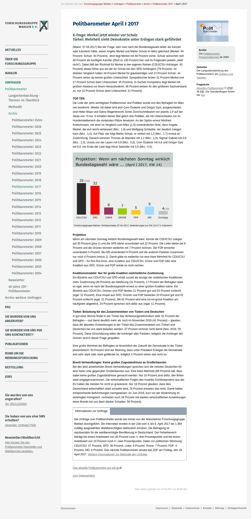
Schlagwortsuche (237, 508)
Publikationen (16, 344)
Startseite (177, 508)
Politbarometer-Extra (27, 120)
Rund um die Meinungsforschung (21, 355)
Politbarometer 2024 (26, 140)
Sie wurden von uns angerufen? (20, 319)
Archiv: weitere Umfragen (23, 298)
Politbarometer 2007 (26, 253)
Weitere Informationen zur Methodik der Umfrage (117, 454)
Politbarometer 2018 (26, 180)
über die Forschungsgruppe (20, 61)
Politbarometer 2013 (26, 213)
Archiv (147, 4)
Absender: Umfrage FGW (20, 425)
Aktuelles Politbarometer (210, 88)
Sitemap (219, 508)
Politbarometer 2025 (26, 133)
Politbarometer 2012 (26, 220)
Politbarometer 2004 (26, 273)
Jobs (8, 377)
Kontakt (207, 508)
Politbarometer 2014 (26, 207)
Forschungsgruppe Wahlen (97, 4)
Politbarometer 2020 (26, 167)
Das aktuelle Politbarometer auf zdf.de (96, 467)
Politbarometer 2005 (26, 267)
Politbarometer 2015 (26, 200)
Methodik (15, 107)
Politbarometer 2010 (26, 233)
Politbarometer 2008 (27, 247)
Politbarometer (134, 4)
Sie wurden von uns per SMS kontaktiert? (23, 332)
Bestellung (14, 367)
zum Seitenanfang (84, 475)
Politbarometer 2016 (26, 193)
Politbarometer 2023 (26, 147)
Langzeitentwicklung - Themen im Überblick (24, 98)
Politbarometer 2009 (26, 240)
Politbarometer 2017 (163, 4)
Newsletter (16, 280)
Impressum (162, 508)
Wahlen (11, 73)
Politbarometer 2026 (26, 127)
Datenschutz (192, 508)
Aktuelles (13, 50)
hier (203, 95)
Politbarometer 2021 (26, 160)
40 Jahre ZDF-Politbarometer (19, 289)
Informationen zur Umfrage (91, 411)
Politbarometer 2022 (26, 153)
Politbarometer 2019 (26, 174)
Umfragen (119, 4)
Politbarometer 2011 (26, 227)
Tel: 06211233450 (16, 404)
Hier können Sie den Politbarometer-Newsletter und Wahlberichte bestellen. (23, 447)
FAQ (7, 307)
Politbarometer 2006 (26, 260)
